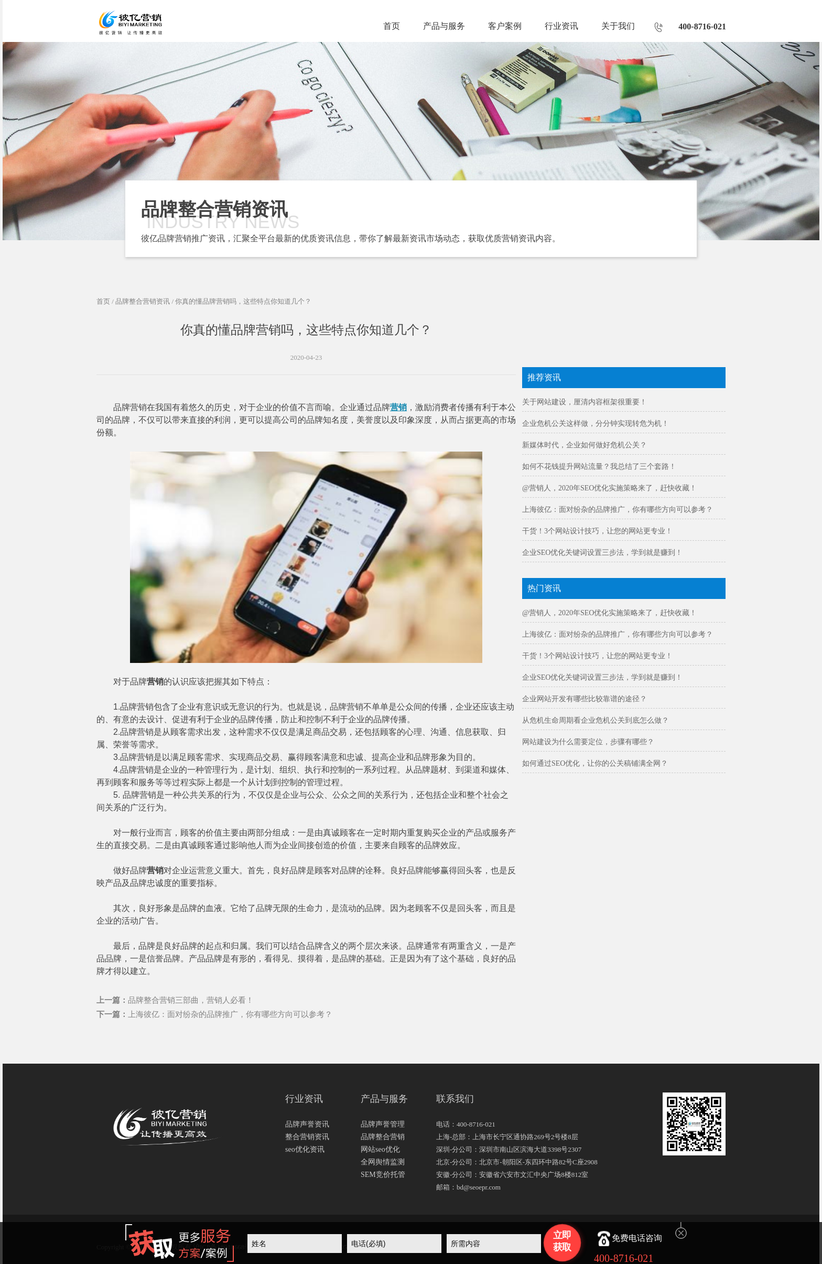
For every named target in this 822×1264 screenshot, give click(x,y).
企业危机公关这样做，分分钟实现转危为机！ (595, 423)
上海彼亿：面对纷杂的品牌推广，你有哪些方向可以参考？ (230, 1014)
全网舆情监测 (383, 1162)
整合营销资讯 (307, 1137)
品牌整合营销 (383, 1137)
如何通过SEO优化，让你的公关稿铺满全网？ (595, 763)
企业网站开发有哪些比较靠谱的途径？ (584, 699)
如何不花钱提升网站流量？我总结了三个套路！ (599, 466)
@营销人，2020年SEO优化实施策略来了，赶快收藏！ (609, 488)
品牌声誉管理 (383, 1124)
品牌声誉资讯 (307, 1124)
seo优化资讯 (305, 1149)
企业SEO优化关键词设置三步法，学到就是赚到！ (602, 552)
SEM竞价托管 (383, 1175)
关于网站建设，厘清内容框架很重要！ (584, 402)
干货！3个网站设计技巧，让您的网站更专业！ (597, 531)
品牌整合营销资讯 (142, 301)
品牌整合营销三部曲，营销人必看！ (191, 1000)
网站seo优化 (380, 1149)
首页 (391, 26)
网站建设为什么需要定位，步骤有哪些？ (588, 742)
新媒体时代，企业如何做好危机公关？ (584, 445)
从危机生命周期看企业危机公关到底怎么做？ (595, 720)
